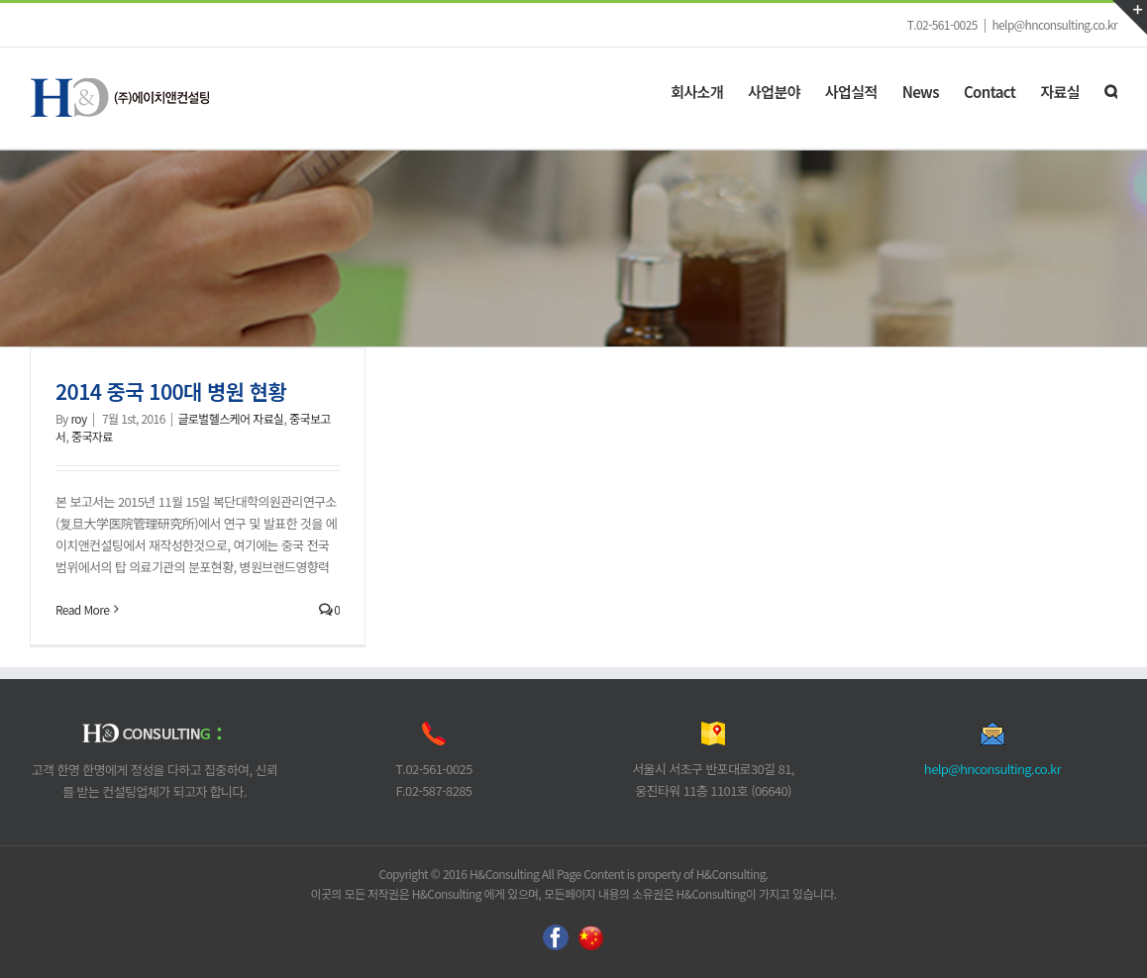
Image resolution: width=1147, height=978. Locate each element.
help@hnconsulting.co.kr (1054, 24)
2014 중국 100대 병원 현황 (170, 391)
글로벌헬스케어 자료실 (230, 418)
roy (78, 418)
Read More (82, 609)
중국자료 (92, 436)
